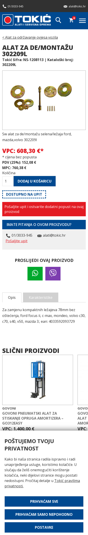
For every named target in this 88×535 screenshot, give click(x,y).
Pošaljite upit (16, 240)
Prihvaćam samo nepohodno (44, 514)
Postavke (44, 527)
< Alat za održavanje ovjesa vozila (30, 37)
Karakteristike (40, 297)
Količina (7, 172)
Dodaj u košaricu (35, 181)
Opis (12, 297)
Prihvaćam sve (44, 501)
